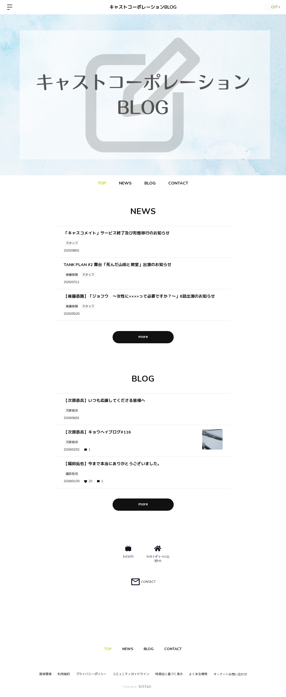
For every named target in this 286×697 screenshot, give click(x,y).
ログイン (271, 7)
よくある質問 (198, 674)
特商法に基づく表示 (169, 674)
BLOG (150, 183)
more (143, 337)
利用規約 (64, 674)
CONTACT (178, 183)
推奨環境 (45, 674)
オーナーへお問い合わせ (230, 674)
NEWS (125, 183)
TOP (102, 183)
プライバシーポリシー (91, 674)
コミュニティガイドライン (131, 674)
